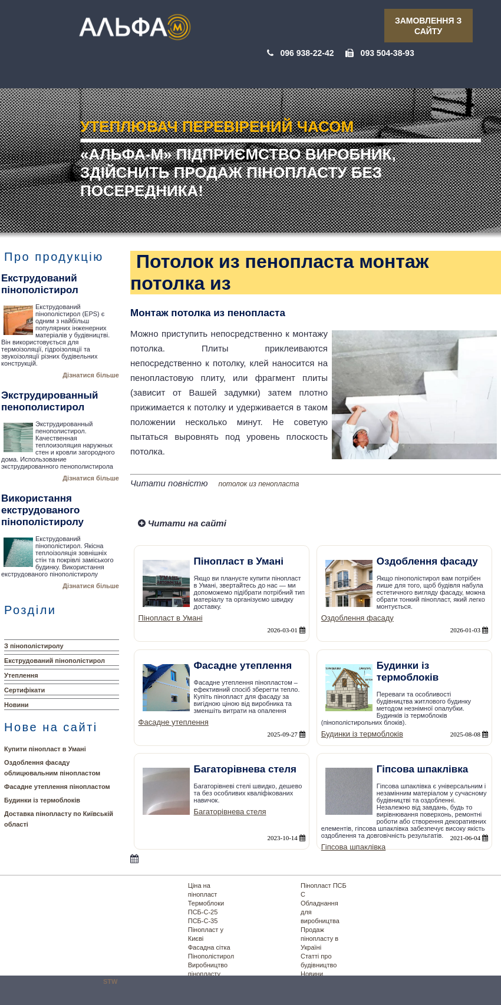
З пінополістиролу (34, 645)
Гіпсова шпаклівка (353, 847)
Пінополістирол (211, 956)
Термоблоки (206, 903)
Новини (16, 704)
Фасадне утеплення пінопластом (57, 786)
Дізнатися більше (90, 375)
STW (110, 981)
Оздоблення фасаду (357, 617)
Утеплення (21, 675)
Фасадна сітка (209, 947)
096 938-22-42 (307, 53)
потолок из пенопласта (259, 484)
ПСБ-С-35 (203, 920)
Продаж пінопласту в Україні (319, 938)
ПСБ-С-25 (203, 912)
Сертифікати (24, 690)
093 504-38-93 (387, 53)
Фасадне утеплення (174, 722)
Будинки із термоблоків (42, 800)
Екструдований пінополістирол (54, 660)
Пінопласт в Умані (171, 617)
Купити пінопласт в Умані (45, 748)
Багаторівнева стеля (230, 811)
